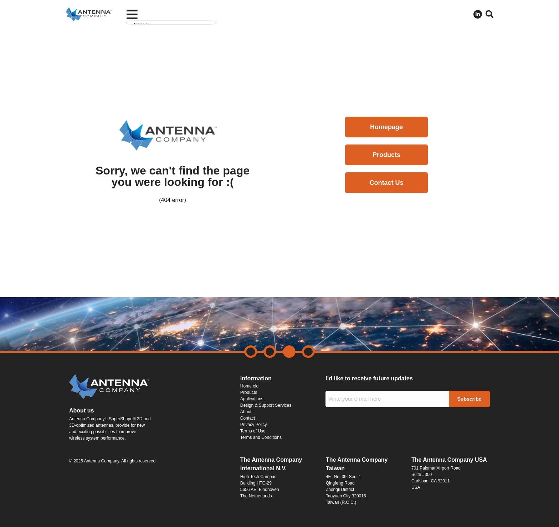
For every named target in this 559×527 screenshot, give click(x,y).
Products (386, 154)
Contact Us (386, 182)
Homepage (386, 127)
